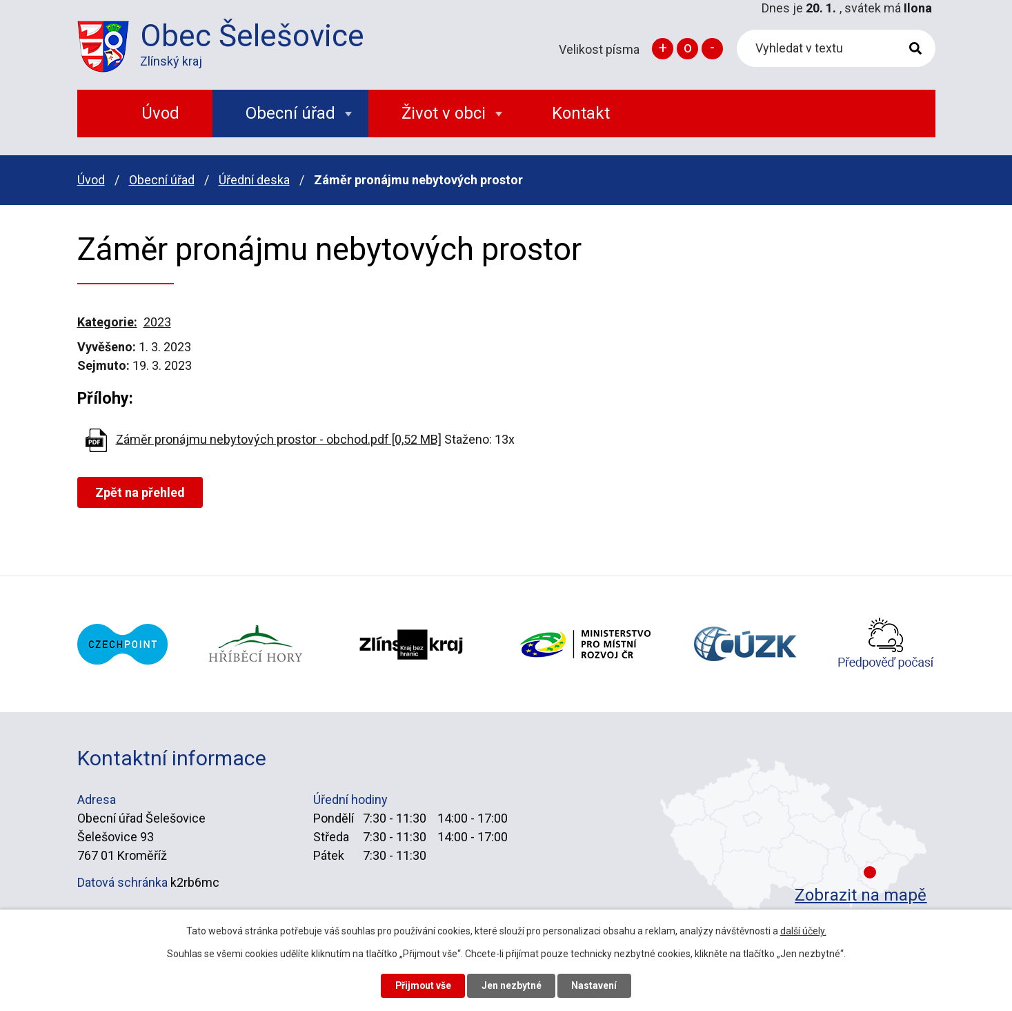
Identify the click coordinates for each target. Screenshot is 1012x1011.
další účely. (803, 930)
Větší (662, 48)
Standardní (687, 48)
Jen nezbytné (512, 985)
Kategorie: (107, 322)
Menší (712, 48)
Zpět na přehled (141, 492)
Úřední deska (254, 180)
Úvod (91, 180)
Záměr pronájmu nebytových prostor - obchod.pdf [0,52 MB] (278, 439)
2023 (157, 322)
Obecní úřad (162, 180)
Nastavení (596, 985)
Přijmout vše (422, 985)
